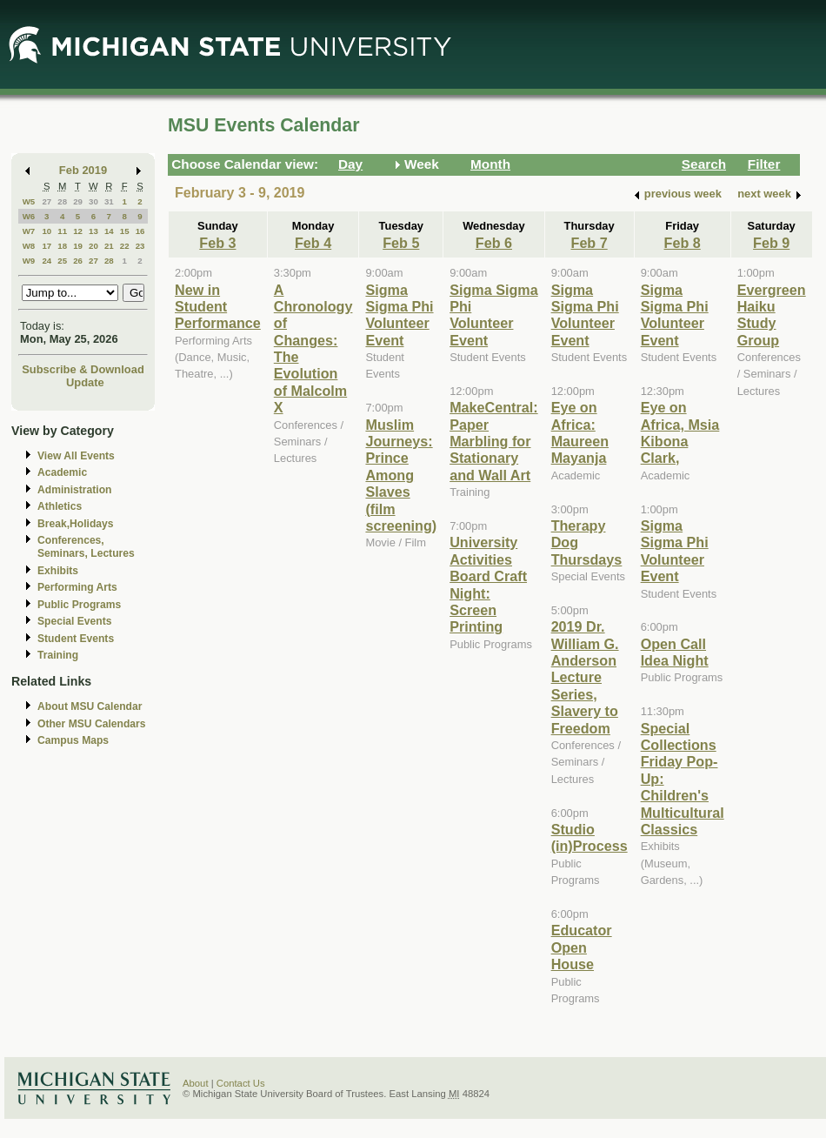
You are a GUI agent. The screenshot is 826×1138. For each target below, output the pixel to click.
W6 (29, 216)
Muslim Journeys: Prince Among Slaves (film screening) (400, 475)
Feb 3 (217, 243)
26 (78, 260)
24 (46, 260)
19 (78, 246)
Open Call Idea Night (675, 652)
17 (46, 246)
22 (125, 246)
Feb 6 (494, 243)
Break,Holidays (75, 524)
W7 (29, 231)
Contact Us (240, 1083)
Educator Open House (581, 947)
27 (46, 201)
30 (93, 201)
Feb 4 (313, 243)
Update (85, 382)
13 (93, 231)
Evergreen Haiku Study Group (771, 315)
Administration (74, 490)
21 (109, 246)
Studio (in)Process (589, 837)
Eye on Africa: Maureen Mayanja (580, 432)
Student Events (75, 639)
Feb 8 (682, 243)
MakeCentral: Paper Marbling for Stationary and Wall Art (493, 441)
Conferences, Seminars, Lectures (86, 546)
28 (62, 201)
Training (57, 655)
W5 (29, 201)
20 (93, 246)
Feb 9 (771, 243)
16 (140, 231)
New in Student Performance (218, 306)
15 (125, 231)
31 (109, 201)
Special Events (74, 621)
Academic (62, 472)
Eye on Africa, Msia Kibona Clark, (680, 432)
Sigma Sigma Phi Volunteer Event (399, 315)
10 (46, 231)
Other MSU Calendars (91, 724)
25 (62, 260)
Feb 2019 (83, 170)
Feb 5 (401, 243)
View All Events (76, 456)
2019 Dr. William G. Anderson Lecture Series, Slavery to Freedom (585, 677)
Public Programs (79, 605)
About (196, 1083)
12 (78, 231)
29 (78, 201)
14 (109, 231)
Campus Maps (73, 740)
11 (62, 231)
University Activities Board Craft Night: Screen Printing (488, 584)
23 (140, 246)
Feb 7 (589, 243)
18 (62, 246)
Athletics (59, 506)
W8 (29, 246)
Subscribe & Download (83, 369)
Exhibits (57, 571)
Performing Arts (77, 587)
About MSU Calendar (89, 706)
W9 (29, 260)
